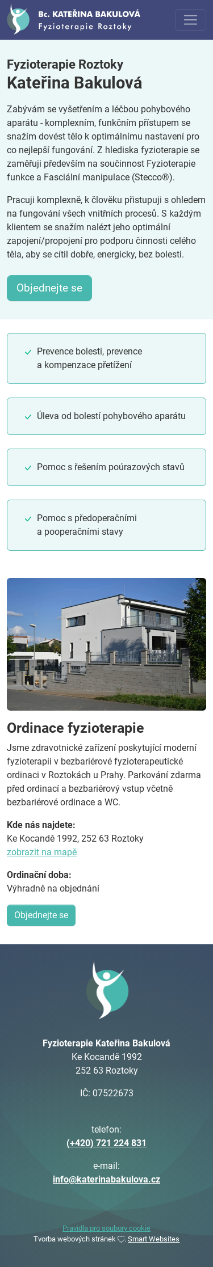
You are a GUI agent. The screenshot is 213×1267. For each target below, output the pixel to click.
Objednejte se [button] (49, 287)
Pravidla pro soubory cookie (106, 1228)
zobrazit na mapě (42, 852)
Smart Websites (153, 1239)
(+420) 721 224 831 (106, 1143)
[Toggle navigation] (190, 20)
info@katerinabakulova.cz (106, 1179)
